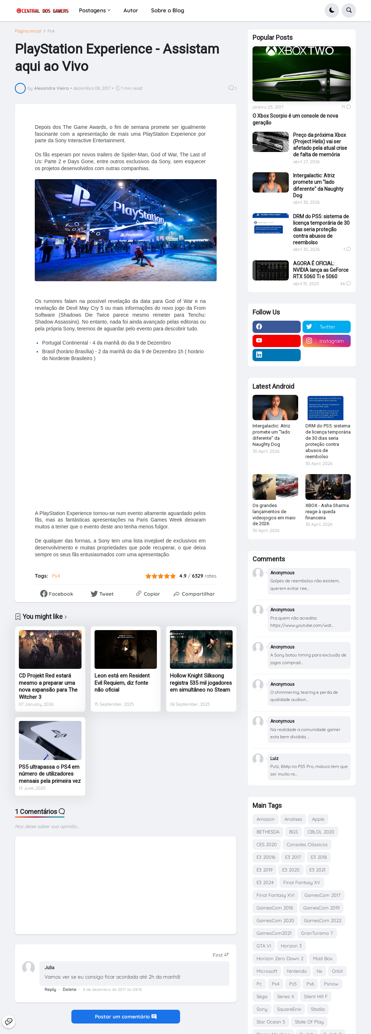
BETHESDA (268, 832)
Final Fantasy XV (301, 882)
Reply (50, 992)
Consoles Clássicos (307, 844)
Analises (293, 819)
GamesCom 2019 (321, 908)
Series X (285, 996)
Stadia (318, 1009)
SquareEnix (289, 1009)
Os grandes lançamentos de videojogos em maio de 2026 (274, 515)
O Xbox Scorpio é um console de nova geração (295, 119)
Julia (49, 971)
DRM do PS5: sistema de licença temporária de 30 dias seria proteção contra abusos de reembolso (321, 230)
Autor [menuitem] (131, 10)
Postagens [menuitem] (92, 10)
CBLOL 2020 (321, 832)
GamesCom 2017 (322, 895)
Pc (259, 984)
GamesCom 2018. (275, 908)
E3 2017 (293, 857)
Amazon (266, 819)
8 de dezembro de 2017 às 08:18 (112, 992)
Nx (319, 971)
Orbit (337, 971)
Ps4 (51, 34)
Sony (262, 1009)
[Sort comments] (221, 958)
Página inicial (28, 34)
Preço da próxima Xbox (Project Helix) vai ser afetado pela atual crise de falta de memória (320, 145)
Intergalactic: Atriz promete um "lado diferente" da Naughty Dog (318, 185)
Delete (69, 992)
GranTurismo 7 (317, 933)
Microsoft (267, 971)
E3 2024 (265, 882)
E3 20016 (266, 857)
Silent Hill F (316, 996)
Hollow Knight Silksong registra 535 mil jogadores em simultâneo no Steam (201, 686)
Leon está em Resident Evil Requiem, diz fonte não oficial (122, 686)
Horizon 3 (291, 946)
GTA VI (264, 946)
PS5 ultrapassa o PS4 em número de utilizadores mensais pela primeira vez (50, 777)
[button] (332, 10)
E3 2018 (319, 857)
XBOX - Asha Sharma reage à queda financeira (327, 511)
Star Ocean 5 (271, 1022)
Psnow (331, 984)
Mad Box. (323, 958)
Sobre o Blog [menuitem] (167, 10)
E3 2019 (264, 870)
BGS (293, 832)
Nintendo (297, 971)
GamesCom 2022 (322, 920)
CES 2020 (267, 844)
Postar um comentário (126, 1020)
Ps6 (310, 984)
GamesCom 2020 (275, 920)
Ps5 (293, 984)
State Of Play (309, 1022)
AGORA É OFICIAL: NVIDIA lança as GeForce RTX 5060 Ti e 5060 (321, 270)
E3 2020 (291, 870)
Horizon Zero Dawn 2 (280, 958)
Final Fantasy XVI (276, 895)
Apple (318, 819)
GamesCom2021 (274, 933)
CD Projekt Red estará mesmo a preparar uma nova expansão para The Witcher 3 (48, 690)
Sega (262, 996)
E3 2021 (317, 870)
